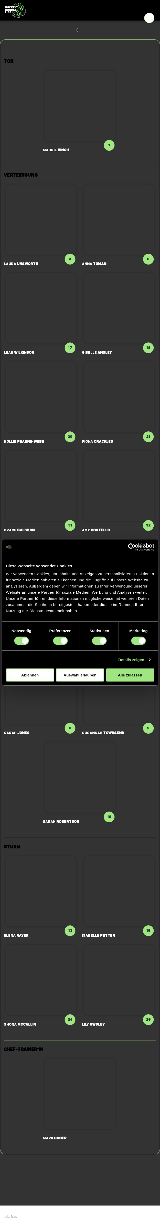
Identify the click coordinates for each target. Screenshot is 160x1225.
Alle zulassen (130, 675)
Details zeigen (131, 659)
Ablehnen (30, 675)
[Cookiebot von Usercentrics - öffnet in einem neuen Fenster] (131, 547)
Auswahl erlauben (79, 675)
